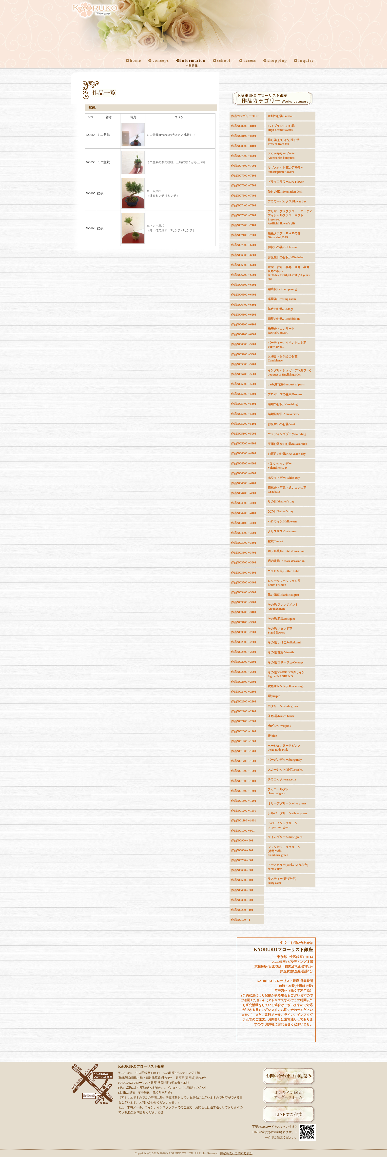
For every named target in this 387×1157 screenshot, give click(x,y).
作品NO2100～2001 (243, 721)
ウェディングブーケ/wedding (287, 434)
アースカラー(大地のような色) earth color (288, 867)
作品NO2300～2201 (243, 701)
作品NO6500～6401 (243, 294)
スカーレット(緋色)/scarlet (285, 769)
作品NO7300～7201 (243, 215)
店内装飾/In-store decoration (286, 561)
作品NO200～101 (242, 910)
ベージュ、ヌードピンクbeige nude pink (284, 747)
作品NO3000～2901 (243, 632)
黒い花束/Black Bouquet (283, 595)
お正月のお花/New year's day (287, 454)
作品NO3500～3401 (243, 582)
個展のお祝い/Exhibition (284, 318)
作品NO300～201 (242, 900)
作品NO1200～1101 (243, 810)
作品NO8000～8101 (243, 146)
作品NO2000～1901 (243, 731)
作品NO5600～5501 (243, 384)
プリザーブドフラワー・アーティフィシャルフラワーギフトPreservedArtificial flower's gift (290, 217)
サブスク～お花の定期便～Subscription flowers (285, 169)
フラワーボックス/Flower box (287, 201)
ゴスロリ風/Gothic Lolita (284, 571)
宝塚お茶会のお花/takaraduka (287, 444)
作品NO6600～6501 (243, 284)
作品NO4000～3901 (243, 533)
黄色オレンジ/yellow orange (286, 686)
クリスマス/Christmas (282, 531)
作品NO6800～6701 (243, 265)
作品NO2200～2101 (243, 711)
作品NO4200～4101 (243, 513)
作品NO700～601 (242, 860)
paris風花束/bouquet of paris (286, 384)
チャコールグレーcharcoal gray (279, 791)
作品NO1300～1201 (243, 800)
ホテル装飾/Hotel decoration (286, 551)
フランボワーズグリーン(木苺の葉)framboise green (284, 851)
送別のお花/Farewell (281, 116)
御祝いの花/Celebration (283, 247)
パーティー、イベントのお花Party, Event (287, 344)
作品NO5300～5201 (243, 414)
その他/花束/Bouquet (281, 618)
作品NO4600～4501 (243, 473)
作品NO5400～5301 (243, 403)
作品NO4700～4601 (243, 463)
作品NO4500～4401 (243, 483)
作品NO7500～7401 (243, 195)
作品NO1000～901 (243, 830)
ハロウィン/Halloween (282, 521)
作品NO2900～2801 (243, 642)
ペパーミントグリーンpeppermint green (282, 825)
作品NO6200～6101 (243, 324)
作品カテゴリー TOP (244, 116)
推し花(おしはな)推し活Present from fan (283, 142)
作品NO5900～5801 (243, 354)
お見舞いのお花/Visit (281, 424)
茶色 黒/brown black (281, 716)
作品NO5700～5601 (243, 374)
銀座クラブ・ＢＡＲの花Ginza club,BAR (284, 235)
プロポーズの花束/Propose (285, 394)
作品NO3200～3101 (243, 612)
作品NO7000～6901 (243, 245)
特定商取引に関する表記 (236, 1153)
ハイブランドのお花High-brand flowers (281, 128)
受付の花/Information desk (285, 191)
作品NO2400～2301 (243, 691)
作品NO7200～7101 (243, 225)
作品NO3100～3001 (243, 622)
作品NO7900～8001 (243, 156)
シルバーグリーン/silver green (287, 813)
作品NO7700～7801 (243, 175)
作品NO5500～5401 (243, 394)
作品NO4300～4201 (243, 503)
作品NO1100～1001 (243, 820)
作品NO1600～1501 (243, 771)
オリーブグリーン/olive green (287, 803)
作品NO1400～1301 (243, 791)
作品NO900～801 (242, 840)
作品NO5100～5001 (243, 433)
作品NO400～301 (242, 890)
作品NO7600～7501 (243, 185)
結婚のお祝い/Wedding (283, 404)
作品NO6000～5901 (243, 344)
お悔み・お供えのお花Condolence (282, 358)
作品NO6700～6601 (243, 275)
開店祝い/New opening (282, 289)
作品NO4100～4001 (243, 523)
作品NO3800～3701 (243, 552)
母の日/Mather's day (281, 501)
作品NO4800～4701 (243, 453)
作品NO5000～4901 (243, 443)
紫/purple (274, 696)
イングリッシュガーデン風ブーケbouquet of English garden (290, 372)
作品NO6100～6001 (243, 334)
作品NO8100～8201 (243, 136)
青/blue (272, 736)
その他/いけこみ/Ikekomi (284, 642)
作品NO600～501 (242, 870)
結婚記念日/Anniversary (283, 414)
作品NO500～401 (242, 880)
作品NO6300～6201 (243, 314)
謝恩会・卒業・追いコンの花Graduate (287, 489)
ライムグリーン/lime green (285, 837)
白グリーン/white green (283, 706)
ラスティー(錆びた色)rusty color (282, 880)
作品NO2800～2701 (243, 652)
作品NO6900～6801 (243, 255)
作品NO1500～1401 (243, 781)
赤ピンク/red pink (279, 726)
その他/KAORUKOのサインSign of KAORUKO (286, 674)
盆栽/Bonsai (275, 541)
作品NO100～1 (240, 919)
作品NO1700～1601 (243, 761)
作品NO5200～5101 (243, 423)
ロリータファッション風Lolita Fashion (284, 583)
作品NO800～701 (242, 850)
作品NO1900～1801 (243, 741)
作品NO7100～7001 (243, 235)
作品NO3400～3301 (243, 592)
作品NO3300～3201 (243, 602)
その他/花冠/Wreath (281, 652)
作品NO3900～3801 (243, 542)
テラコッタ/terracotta (282, 779)
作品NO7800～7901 (243, 165)
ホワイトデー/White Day (284, 477)
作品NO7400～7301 (243, 205)
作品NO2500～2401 (243, 681)
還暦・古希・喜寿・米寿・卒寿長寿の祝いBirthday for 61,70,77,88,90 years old (289, 273)
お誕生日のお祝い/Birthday (286, 257)
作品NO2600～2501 (243, 672)
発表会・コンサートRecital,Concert (281, 330)
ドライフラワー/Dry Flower (286, 181)
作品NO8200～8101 (243, 126)
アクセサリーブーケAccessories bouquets (281, 156)
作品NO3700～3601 (243, 562)
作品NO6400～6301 (243, 304)
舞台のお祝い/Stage (280, 309)
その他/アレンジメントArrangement (283, 606)
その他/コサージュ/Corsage (286, 662)
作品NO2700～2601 (243, 661)
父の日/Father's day (280, 511)
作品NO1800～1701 (243, 751)
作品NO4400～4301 (243, 493)
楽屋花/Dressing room (282, 299)
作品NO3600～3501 (243, 572)
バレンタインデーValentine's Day (279, 465)
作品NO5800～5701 (243, 364)
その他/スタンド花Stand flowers (280, 630)
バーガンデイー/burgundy (285, 759)
